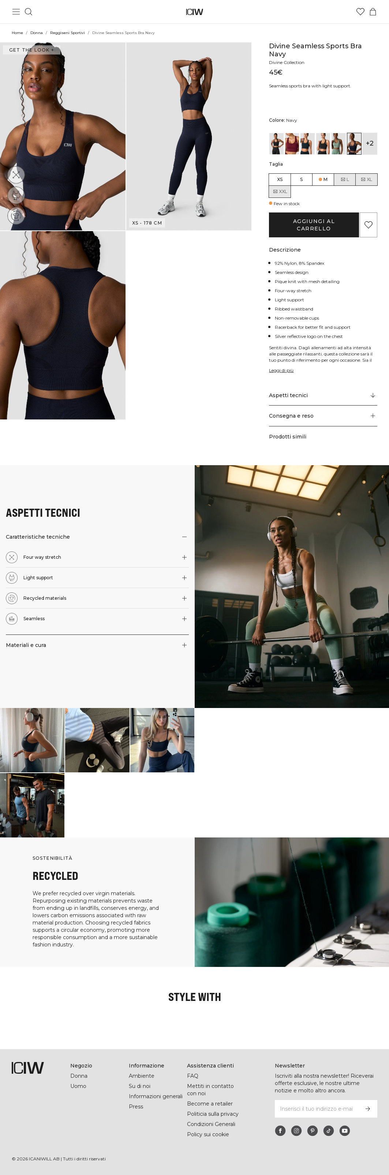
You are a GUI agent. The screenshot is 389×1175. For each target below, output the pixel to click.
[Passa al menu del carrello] (373, 11)
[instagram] (296, 1130)
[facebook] (280, 1130)
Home (17, 32)
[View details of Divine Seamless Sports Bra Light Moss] (338, 144)
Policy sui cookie (208, 1134)
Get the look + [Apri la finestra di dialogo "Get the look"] (30, 50)
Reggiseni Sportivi (67, 32)
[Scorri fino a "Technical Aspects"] (323, 395)
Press (136, 1106)
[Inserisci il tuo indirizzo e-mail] (316, 1109)
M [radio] (325, 179)
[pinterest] (312, 1130)
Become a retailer (210, 1103)
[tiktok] (328, 1130)
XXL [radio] (280, 192)
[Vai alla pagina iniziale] (194, 12)
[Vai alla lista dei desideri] (360, 11)
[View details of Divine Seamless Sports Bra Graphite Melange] (323, 144)
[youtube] (344, 1130)
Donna (36, 32)
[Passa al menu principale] (16, 11)
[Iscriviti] (367, 1108)
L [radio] (344, 179)
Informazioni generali (156, 1096)
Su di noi (140, 1086)
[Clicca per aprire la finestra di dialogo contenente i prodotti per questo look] (32, 740)
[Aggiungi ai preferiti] (368, 224)
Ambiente (141, 1076)
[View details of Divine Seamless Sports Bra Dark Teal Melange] (307, 144)
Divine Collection (287, 62)
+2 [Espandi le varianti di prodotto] (369, 143)
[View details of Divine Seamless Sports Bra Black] (276, 144)
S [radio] (301, 179)
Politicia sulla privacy (214, 1114)
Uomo (78, 1086)
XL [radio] (366, 179)
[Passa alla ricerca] (28, 11)
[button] (63, 136)
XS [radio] (280, 179)
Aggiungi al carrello (314, 225)
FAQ (192, 1076)
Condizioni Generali (212, 1124)
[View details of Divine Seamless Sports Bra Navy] (354, 144)
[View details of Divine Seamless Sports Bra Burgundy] (292, 144)
